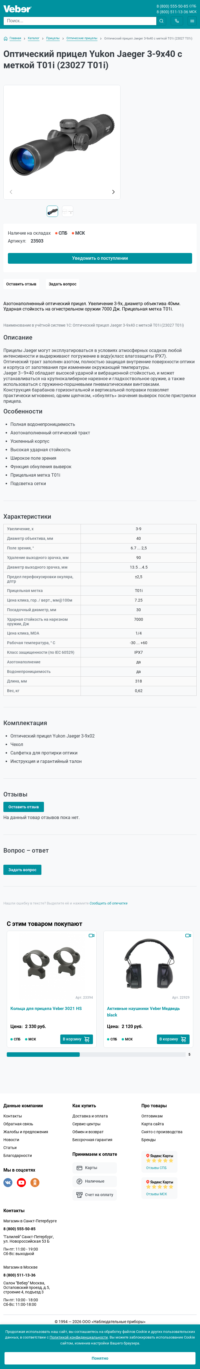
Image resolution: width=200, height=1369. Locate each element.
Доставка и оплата (90, 1116)
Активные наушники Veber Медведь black (146, 1012)
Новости (11, 1140)
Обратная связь (18, 1124)
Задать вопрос (62, 284)
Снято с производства (162, 1132)
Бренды (148, 1140)
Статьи (10, 1148)
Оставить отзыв (21, 284)
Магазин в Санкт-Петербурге (30, 1221)
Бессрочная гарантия (92, 1140)
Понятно (100, 1358)
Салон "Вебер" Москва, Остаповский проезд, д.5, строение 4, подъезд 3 (26, 1288)
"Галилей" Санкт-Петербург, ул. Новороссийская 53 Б (28, 1239)
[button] (113, 192)
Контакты (12, 1116)
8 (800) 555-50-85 (172, 6)
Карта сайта (152, 1124)
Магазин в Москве (20, 1267)
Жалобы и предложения (25, 1132)
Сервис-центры (86, 1124)
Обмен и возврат (88, 1132)
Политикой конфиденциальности (79, 1337)
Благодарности (17, 1156)
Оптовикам (152, 1116)
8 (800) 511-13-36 (172, 12)
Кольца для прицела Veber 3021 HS (48, 1008)
